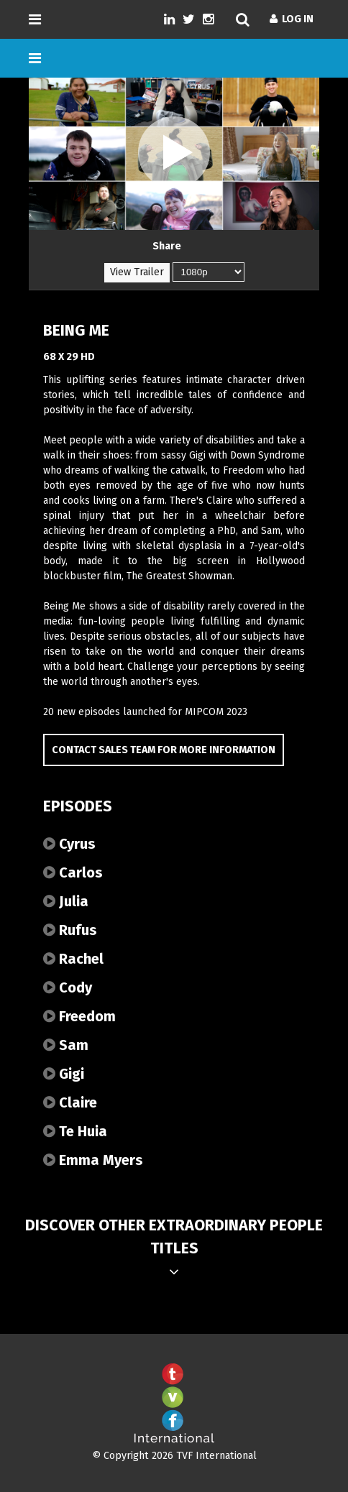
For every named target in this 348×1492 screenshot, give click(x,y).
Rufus (70, 930)
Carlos (73, 872)
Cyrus (69, 843)
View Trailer (137, 272)
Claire (70, 1102)
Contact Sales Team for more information (163, 750)
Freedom (79, 1016)
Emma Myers (93, 1160)
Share (166, 246)
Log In (291, 19)
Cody (67, 987)
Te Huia (75, 1131)
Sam (65, 1045)
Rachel (73, 958)
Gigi (63, 1073)
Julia (65, 901)
